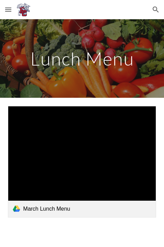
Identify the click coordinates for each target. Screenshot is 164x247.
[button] (8, 9)
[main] (82, 58)
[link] (82, 161)
